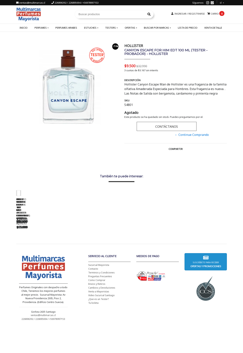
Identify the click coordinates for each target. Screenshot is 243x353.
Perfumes (41, 27)
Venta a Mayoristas (98, 318)
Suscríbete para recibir (205, 289)
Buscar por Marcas (156, 27)
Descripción (132, 80)
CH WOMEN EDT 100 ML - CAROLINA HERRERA (43, 248)
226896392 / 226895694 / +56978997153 (75, 2)
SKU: (127, 100)
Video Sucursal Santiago (101, 322)
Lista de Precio (187, 27)
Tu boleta (93, 330)
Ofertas (130, 27)
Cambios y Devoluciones (101, 315)
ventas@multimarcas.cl (31, 2)
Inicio (24, 27)
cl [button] (221, 2)
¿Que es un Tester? (98, 326)
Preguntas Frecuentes (100, 303)
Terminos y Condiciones (101, 299)
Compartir (176, 149)
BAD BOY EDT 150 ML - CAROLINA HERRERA (149, 248)
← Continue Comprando (192, 135)
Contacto (93, 296)
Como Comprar (96, 307)
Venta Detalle (213, 27)
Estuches (90, 27)
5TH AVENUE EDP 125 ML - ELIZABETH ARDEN (202, 248)
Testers (110, 27)
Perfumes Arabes (66, 27)
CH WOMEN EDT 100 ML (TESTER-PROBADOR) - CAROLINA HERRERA (96, 249)
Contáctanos (166, 126)
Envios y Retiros (96, 311)
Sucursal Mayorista (98, 292)
